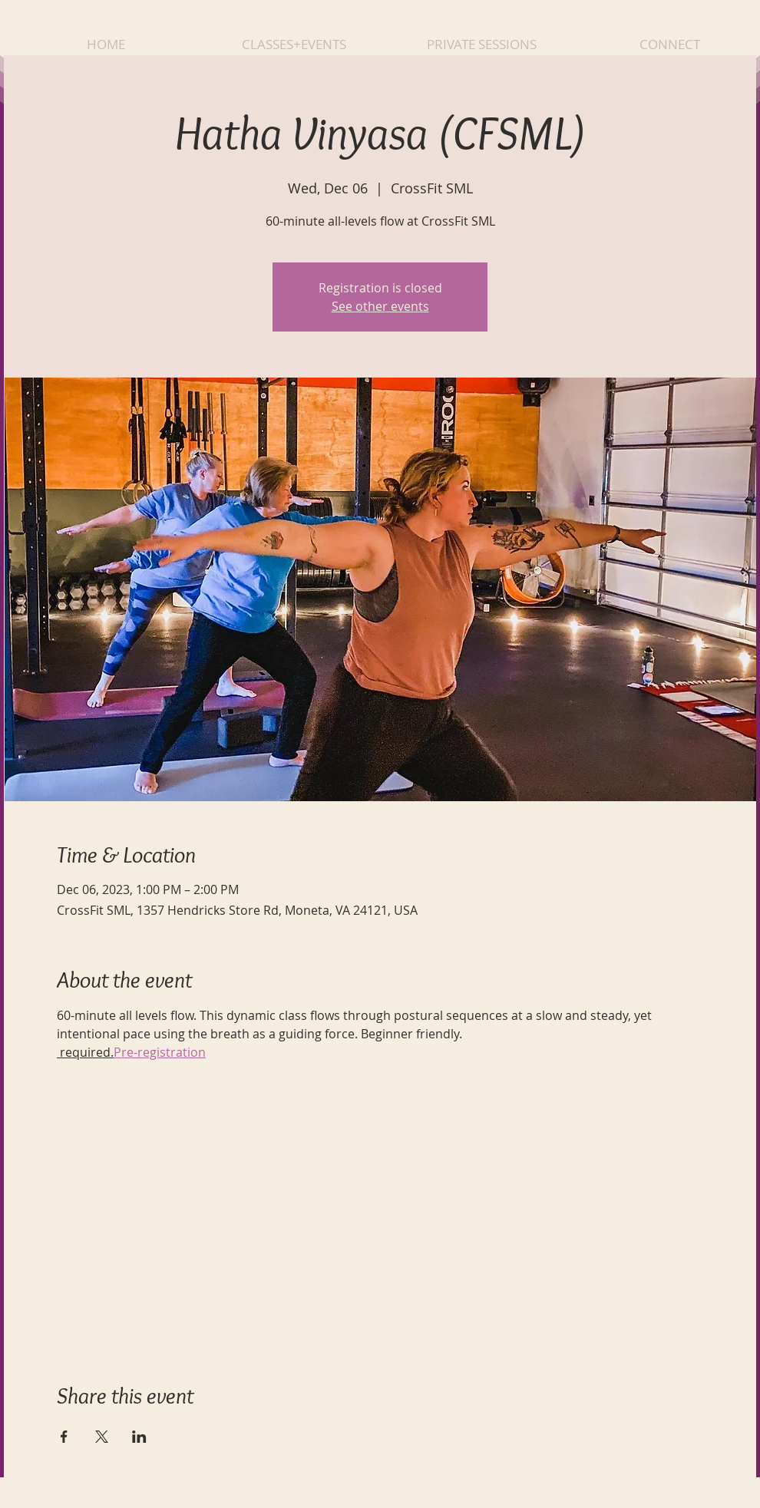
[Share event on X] (101, 1436)
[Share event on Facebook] (64, 1436)
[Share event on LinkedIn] (139, 1436)
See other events (380, 306)
